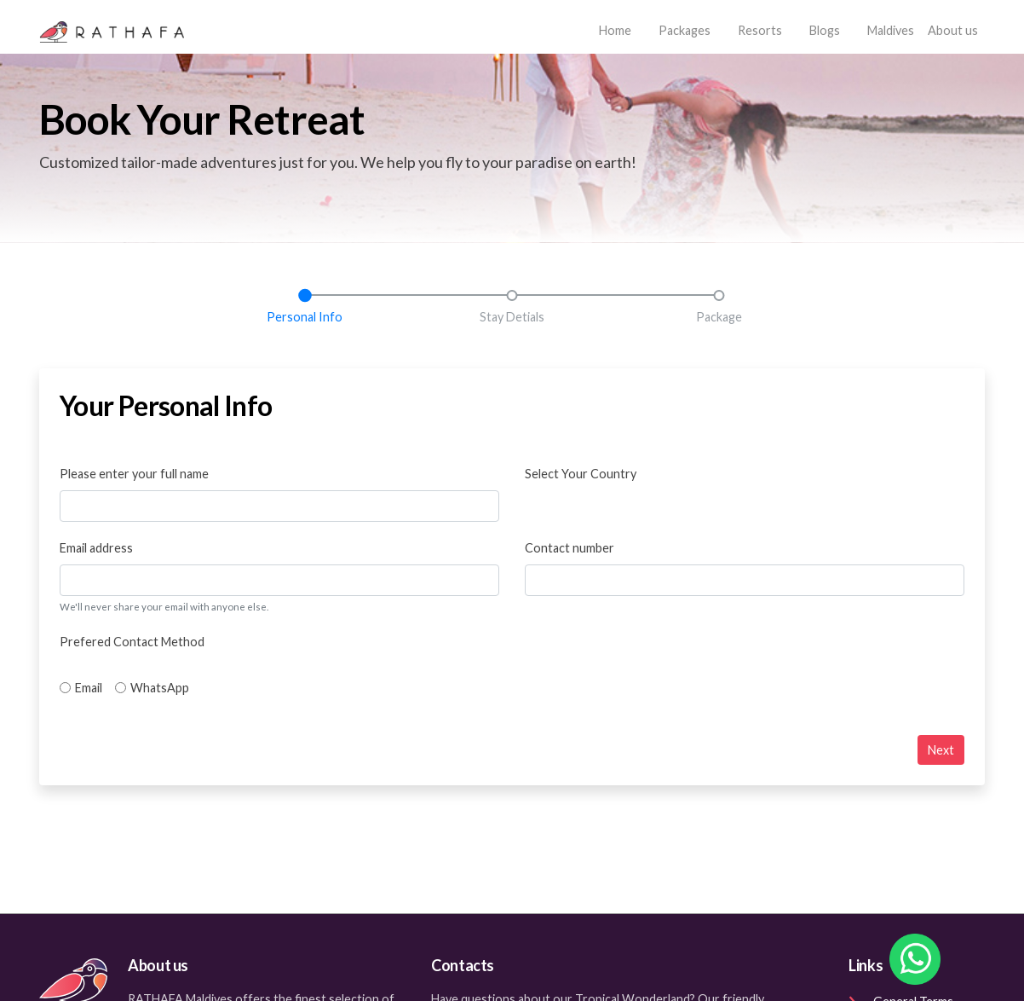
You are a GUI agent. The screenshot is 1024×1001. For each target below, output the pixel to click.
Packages (684, 30)
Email (88, 687)
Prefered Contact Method (132, 641)
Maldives (890, 30)
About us (953, 30)
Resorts (760, 30)
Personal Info (304, 317)
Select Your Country (580, 473)
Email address (96, 548)
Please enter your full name (134, 473)
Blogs (824, 30)
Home (618, 29)
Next (941, 750)
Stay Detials (512, 317)
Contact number (569, 548)
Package (719, 317)
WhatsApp (159, 687)
